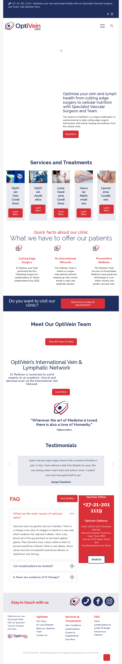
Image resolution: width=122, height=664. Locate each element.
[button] (43, 534)
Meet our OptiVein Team (45, 630)
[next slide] (112, 463)
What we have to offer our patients (61, 238)
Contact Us (41, 635)
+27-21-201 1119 (20, 3)
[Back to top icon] (106, 657)
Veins (97, 621)
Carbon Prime (92, 652)
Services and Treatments (61, 162)
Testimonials (61, 445)
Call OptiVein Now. (30, 6)
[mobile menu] (102, 27)
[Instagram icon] (112, 14)
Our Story (41, 621)
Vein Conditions (73, 625)
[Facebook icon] (108, 14)
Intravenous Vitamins (100, 633)
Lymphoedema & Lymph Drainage (102, 626)
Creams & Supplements (72, 634)
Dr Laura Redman (45, 624)
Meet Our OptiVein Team (61, 324)
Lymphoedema (72, 628)
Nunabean (65, 652)
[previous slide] (9, 463)
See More (70, 639)
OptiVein (35, 652)
